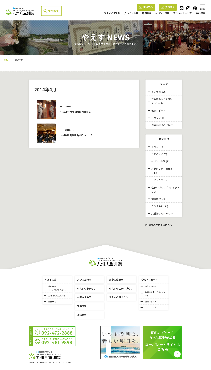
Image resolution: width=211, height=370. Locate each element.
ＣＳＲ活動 (157, 206)
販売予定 (50, 301)
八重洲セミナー (159, 213)
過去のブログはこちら (159, 225)
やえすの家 (51, 279)
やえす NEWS (157, 92)
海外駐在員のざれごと (161, 125)
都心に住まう (116, 279)
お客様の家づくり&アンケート (160, 101)
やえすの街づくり (118, 297)
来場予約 (146, 7)
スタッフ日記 (156, 118)
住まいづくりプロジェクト (165, 187)
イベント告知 (158, 161)
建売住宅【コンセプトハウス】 (55, 288)
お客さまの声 (84, 297)
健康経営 (156, 199)
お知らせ (156, 154)
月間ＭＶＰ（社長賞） (163, 168)
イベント (156, 147)
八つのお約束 (84, 279)
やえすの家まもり (86, 288)
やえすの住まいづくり (121, 288)
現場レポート (156, 110)
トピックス (157, 180)
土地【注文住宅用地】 (55, 295)
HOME (5, 59)
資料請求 (168, 7)
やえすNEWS (148, 286)
